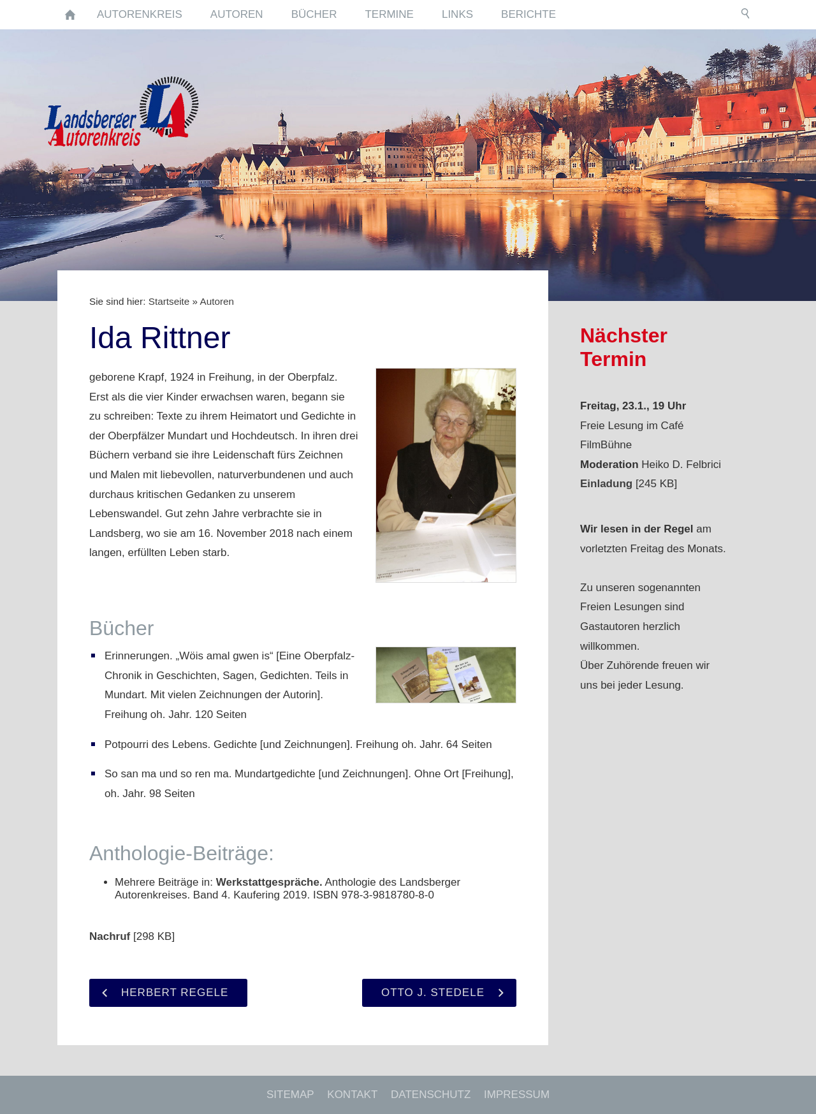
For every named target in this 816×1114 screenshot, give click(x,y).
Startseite (169, 301)
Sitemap (290, 1094)
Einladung (606, 484)
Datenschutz (430, 1094)
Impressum (517, 1094)
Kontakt (352, 1094)
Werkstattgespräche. (269, 882)
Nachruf (109, 936)
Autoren (217, 301)
